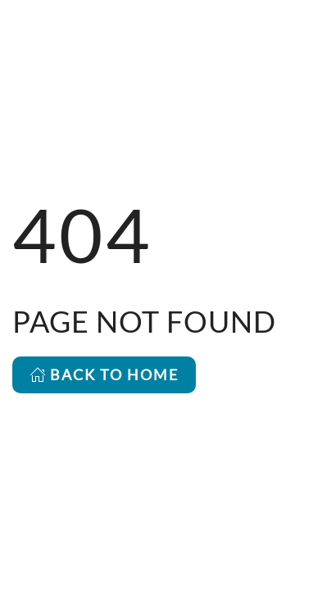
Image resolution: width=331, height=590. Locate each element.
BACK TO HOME (104, 374)
